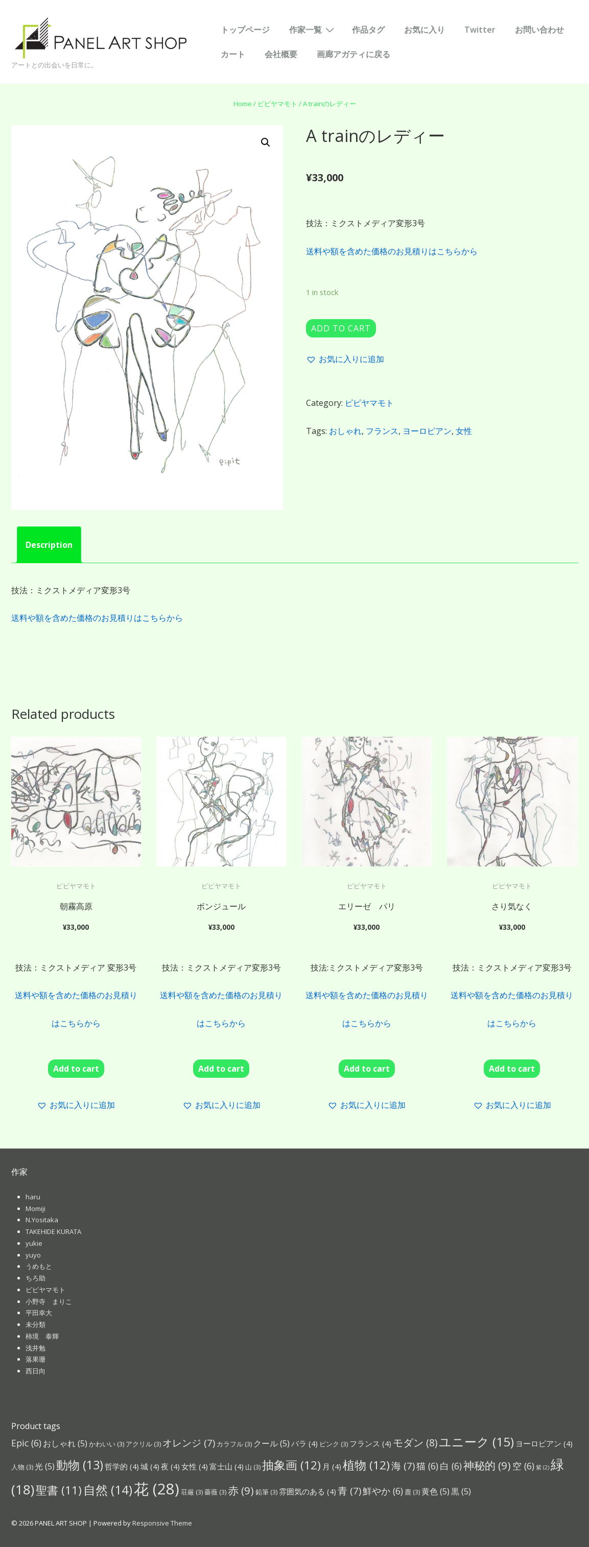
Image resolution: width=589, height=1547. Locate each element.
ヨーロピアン (427, 431)
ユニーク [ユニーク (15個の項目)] (476, 1441)
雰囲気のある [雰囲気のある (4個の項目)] (307, 1491)
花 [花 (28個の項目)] (156, 1489)
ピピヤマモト (277, 103)
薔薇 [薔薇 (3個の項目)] (215, 1491)
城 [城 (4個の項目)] (149, 1466)
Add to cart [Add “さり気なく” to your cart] (512, 1068)
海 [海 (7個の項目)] (403, 1465)
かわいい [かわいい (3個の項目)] (106, 1443)
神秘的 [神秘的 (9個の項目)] (487, 1465)
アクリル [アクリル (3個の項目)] (143, 1443)
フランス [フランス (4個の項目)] (370, 1443)
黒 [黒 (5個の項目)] (461, 1491)
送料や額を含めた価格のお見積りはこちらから (392, 251)
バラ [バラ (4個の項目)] (304, 1443)
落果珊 (35, 1359)
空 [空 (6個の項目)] (523, 1466)
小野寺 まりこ (49, 1301)
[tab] (49, 544)
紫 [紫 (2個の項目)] (542, 1467)
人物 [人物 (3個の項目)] (22, 1466)
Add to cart (341, 328)
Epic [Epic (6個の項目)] (26, 1443)
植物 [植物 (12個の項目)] (366, 1465)
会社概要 (281, 54)
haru (33, 1196)
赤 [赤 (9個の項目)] (241, 1490)
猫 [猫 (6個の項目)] (427, 1466)
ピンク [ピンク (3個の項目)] (333, 1443)
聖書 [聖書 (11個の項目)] (59, 1489)
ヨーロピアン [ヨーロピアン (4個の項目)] (544, 1443)
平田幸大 (39, 1312)
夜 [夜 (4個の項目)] (170, 1466)
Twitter (480, 29)
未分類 (35, 1324)
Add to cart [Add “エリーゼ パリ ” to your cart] (367, 1068)
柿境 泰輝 (42, 1336)
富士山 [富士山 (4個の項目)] (226, 1466)
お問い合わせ (539, 29)
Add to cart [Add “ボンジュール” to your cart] (221, 1068)
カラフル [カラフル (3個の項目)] (234, 1443)
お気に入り (424, 29)
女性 (464, 431)
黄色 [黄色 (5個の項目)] (435, 1491)
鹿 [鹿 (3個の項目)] (412, 1491)
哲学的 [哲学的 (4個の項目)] (122, 1466)
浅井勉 (35, 1347)
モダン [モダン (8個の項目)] (415, 1442)
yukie (34, 1243)
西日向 (35, 1370)
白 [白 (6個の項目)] (451, 1466)
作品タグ (368, 29)
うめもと (39, 1266)
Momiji (35, 1208)
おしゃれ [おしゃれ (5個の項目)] (65, 1443)
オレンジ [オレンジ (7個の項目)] (188, 1442)
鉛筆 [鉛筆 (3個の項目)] (266, 1491)
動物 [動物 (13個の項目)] (79, 1465)
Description (49, 544)
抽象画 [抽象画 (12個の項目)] (291, 1465)
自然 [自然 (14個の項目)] (107, 1489)
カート (233, 54)
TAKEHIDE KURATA (53, 1231)
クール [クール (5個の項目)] (271, 1443)
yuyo (33, 1255)
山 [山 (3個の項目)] (253, 1466)
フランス (382, 431)
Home (242, 103)
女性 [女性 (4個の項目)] (194, 1466)
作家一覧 (313, 29)
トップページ (245, 29)
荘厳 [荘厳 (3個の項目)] (192, 1491)
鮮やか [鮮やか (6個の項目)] (383, 1491)
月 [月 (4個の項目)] (331, 1466)
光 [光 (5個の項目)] (45, 1466)
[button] (345, 359)
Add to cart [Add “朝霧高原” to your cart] (76, 1068)
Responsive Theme (162, 1523)
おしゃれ (345, 431)
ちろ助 (35, 1278)
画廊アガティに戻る (353, 54)
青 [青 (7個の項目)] (349, 1490)
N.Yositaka (42, 1219)
